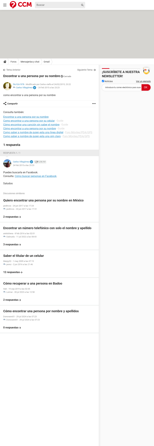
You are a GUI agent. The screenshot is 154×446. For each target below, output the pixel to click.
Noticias (107, 81)
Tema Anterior (13, 70)
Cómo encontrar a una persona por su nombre (29, 128)
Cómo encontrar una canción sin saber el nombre (31, 124)
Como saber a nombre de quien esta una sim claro (32, 136)
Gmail (46, 61)
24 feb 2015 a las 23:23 (49, 87)
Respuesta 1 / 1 (11, 153)
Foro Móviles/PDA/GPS (78, 132)
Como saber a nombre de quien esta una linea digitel (33, 132)
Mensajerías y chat (30, 61)
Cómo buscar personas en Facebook (35, 176)
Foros (13, 61)
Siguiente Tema (84, 70)
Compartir (12, 103)
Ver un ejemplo (143, 81)
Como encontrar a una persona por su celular (29, 120)
